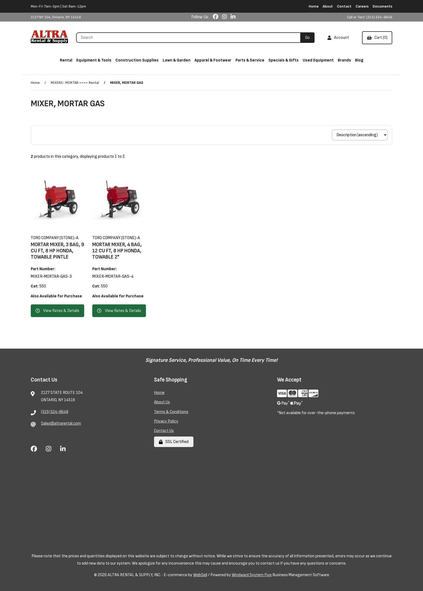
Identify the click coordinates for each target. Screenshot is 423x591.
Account (338, 37)
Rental (66, 60)
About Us (162, 402)
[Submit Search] (307, 37)
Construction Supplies (137, 60)
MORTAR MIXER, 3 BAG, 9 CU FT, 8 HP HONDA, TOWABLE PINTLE (57, 251)
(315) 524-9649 (54, 411)
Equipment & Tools (93, 60)
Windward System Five (252, 575)
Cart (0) (377, 37)
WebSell (200, 575)
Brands (344, 60)
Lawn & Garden (176, 60)
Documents (382, 6)
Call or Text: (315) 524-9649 (369, 17)
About (328, 6)
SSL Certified (174, 441)
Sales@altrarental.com (61, 423)
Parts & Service (250, 60)
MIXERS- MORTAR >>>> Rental (75, 82)
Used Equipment (318, 60)
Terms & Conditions (171, 411)
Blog (359, 60)
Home (314, 6)
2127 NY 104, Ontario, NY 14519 (56, 17)
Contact (344, 6)
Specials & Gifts (283, 60)
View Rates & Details (57, 310)
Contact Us (164, 430)
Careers (362, 6)
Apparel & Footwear (213, 60)
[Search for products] (190, 37)
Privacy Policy (166, 421)
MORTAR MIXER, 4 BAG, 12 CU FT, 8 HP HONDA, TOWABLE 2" (117, 251)
